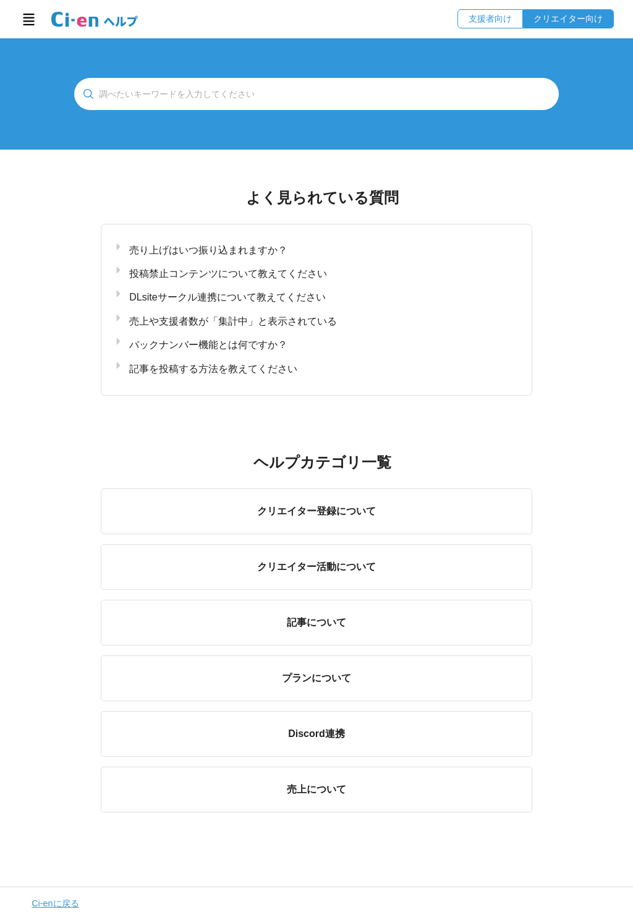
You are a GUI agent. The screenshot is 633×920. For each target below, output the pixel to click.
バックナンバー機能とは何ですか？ (208, 344)
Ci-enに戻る (55, 903)
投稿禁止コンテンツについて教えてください (228, 273)
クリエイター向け (568, 18)
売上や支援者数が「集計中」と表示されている (233, 321)
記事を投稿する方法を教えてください (213, 369)
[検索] (316, 94)
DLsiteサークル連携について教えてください (227, 297)
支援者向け (490, 18)
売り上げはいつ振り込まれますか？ (208, 250)
